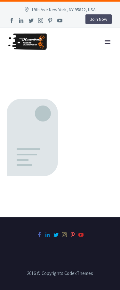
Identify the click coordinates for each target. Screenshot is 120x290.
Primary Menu (107, 42)
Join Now (98, 19)
